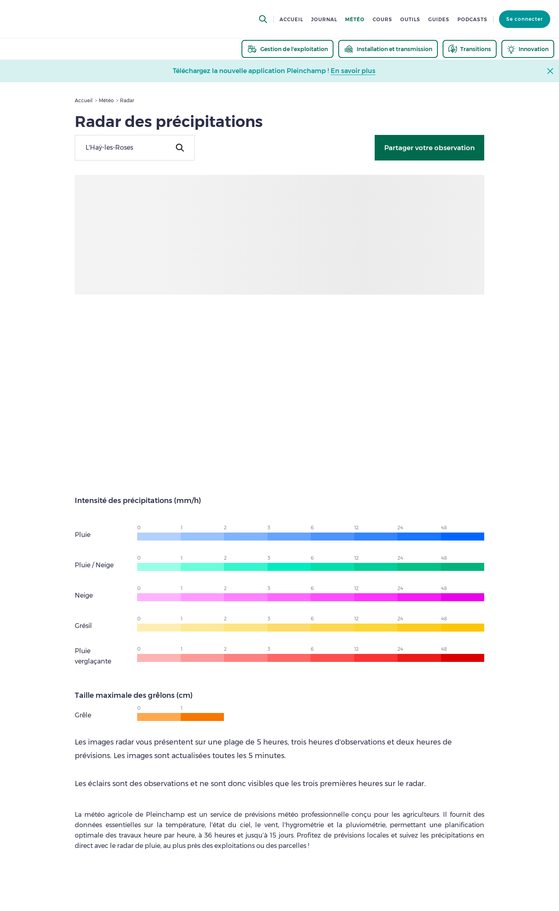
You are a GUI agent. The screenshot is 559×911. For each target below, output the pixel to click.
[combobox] (135, 147)
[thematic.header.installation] (388, 49)
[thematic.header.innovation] (527, 49)
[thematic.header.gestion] (287, 49)
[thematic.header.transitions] (470, 49)
